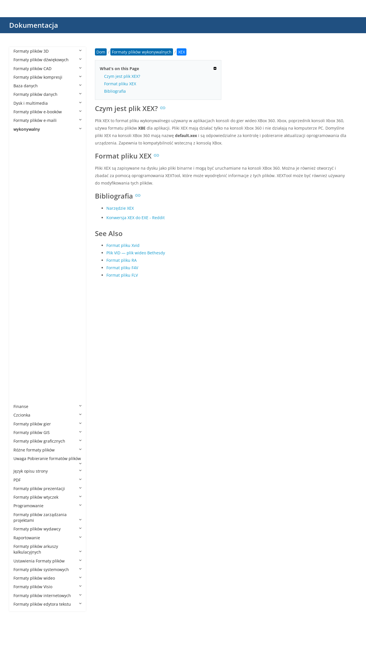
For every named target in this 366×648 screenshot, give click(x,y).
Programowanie (47, 505)
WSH (23, 371)
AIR (22, 172)
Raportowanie (47, 537)
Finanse (47, 406)
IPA (22, 276)
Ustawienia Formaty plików (47, 561)
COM (24, 250)
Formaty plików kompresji (47, 77)
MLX (23, 293)
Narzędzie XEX (120, 208)
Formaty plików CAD (47, 68)
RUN (23, 345)
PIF (22, 319)
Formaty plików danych (47, 94)
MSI (22, 302)
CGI (22, 224)
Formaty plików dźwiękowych (47, 59)
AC (21, 155)
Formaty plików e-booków (47, 111)
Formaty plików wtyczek (47, 497)
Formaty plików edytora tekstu (47, 604)
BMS (23, 207)
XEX (23, 398)
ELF (22, 259)
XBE (22, 389)
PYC (22, 328)
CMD (23, 242)
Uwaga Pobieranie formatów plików (47, 460)
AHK (23, 164)
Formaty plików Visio (47, 586)
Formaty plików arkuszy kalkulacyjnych (47, 549)
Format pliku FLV (122, 275)
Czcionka (47, 415)
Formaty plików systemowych (47, 569)
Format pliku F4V (122, 267)
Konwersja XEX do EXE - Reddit (135, 217)
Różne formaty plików (47, 450)
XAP (22, 380)
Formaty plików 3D (47, 51)
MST (23, 311)
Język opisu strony (47, 471)
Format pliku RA (121, 260)
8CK (23, 146)
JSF (22, 285)
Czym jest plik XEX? (122, 76)
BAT (23, 190)
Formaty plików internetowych (47, 595)
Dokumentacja (33, 25)
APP (22, 181)
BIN (22, 198)
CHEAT (25, 233)
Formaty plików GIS (47, 432)
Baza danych (47, 85)
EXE (22, 267)
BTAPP (25, 216)
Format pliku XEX (120, 83)
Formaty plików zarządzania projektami (47, 517)
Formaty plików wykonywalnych (49, 137)
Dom (100, 52)
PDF (47, 480)
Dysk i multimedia (47, 103)
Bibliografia (115, 91)
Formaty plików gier (47, 424)
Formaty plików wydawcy (47, 529)
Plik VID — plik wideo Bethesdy (135, 252)
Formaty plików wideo (47, 578)
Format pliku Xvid (123, 245)
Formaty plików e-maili (47, 120)
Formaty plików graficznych (47, 441)
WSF (23, 363)
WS (22, 354)
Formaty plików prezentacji (47, 488)
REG (23, 337)
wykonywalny (47, 129)
